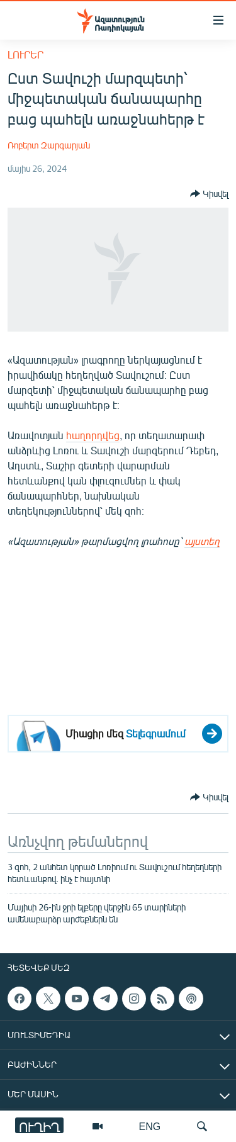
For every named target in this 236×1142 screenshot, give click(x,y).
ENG (150, 1126)
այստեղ (202, 541)
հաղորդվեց (93, 435)
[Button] (209, 193)
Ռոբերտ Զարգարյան (49, 145)
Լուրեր (25, 54)
